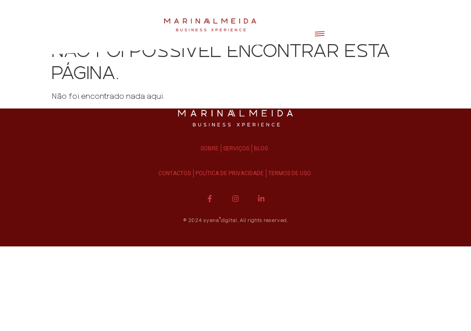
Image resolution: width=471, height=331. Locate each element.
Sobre (209, 148)
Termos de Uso (289, 173)
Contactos (174, 173)
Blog (261, 148)
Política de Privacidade (229, 173)
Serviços (236, 148)
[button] (319, 32)
